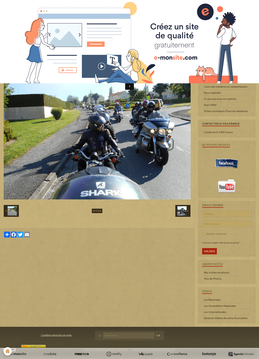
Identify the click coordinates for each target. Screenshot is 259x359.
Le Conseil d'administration (219, 74)
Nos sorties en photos (217, 272)
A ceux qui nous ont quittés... (221, 98)
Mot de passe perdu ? (230, 242)
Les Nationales (212, 299)
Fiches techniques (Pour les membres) (226, 111)
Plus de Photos (212, 278)
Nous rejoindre (212, 92)
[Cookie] (8, 351)
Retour (97, 210)
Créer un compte (210, 242)
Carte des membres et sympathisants (225, 86)
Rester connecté (214, 234)
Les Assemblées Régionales (220, 305)
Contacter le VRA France (218, 132)
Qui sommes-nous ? (215, 80)
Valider (209, 251)
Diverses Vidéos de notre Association (226, 318)
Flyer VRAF (210, 104)
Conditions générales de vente (56, 335)
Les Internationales (215, 311)
